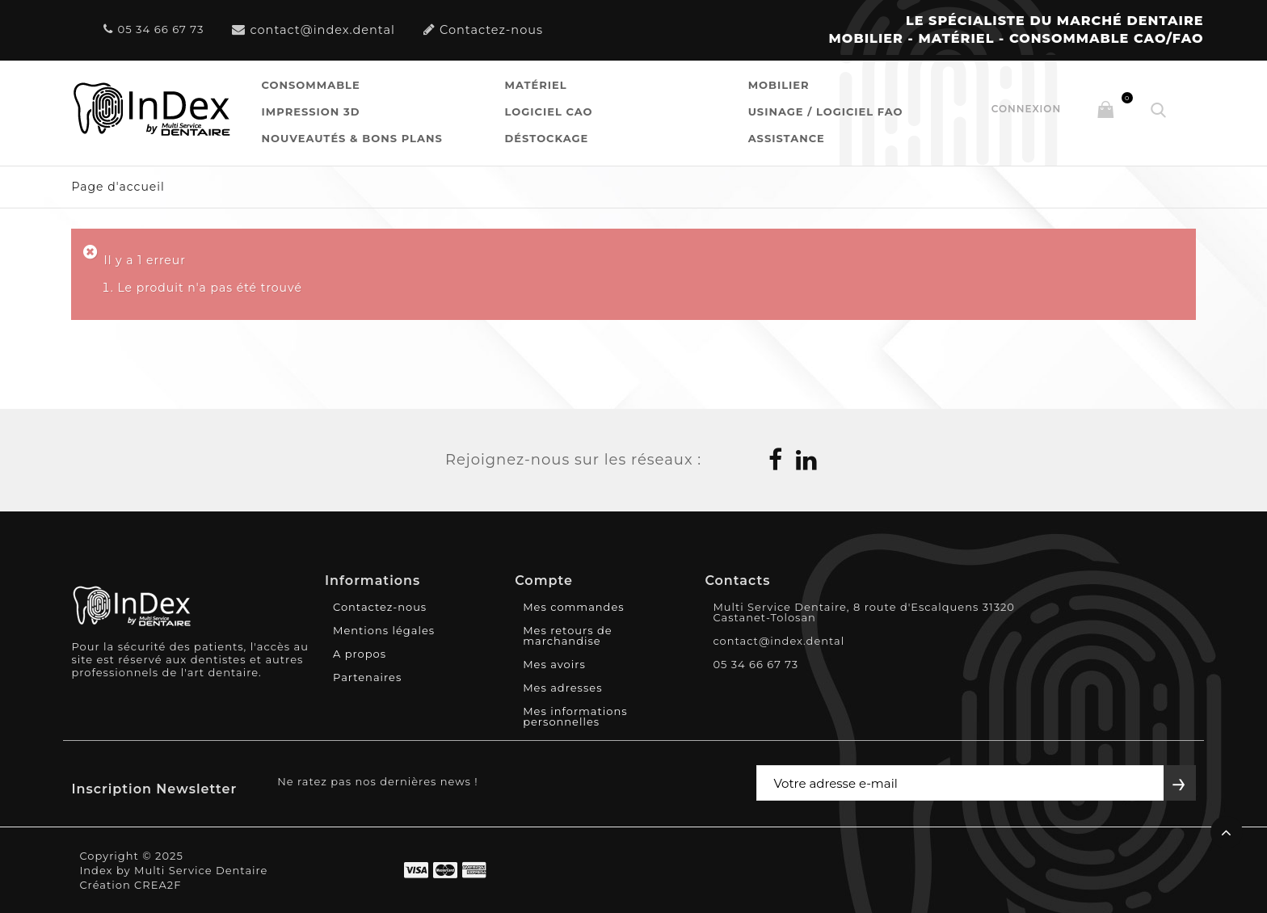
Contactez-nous (483, 30)
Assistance (786, 138)
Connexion (1026, 109)
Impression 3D (311, 111)
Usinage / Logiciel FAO (825, 111)
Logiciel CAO (549, 111)
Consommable (311, 84)
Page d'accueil (117, 186)
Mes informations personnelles (575, 716)
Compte (544, 580)
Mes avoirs (554, 664)
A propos (359, 653)
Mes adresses (562, 687)
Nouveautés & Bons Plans (352, 138)
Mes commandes (573, 606)
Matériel (536, 84)
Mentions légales (384, 630)
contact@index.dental (313, 30)
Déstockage (547, 138)
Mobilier (779, 84)
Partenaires (367, 677)
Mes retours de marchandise (567, 635)
